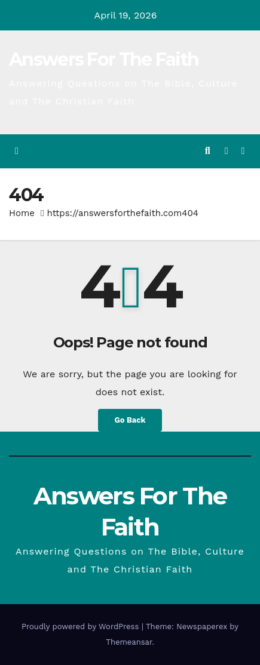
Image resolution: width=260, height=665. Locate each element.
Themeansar (129, 642)
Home (22, 213)
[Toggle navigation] (243, 151)
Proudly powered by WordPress (82, 626)
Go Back (130, 419)
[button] (207, 150)
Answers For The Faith (103, 59)
